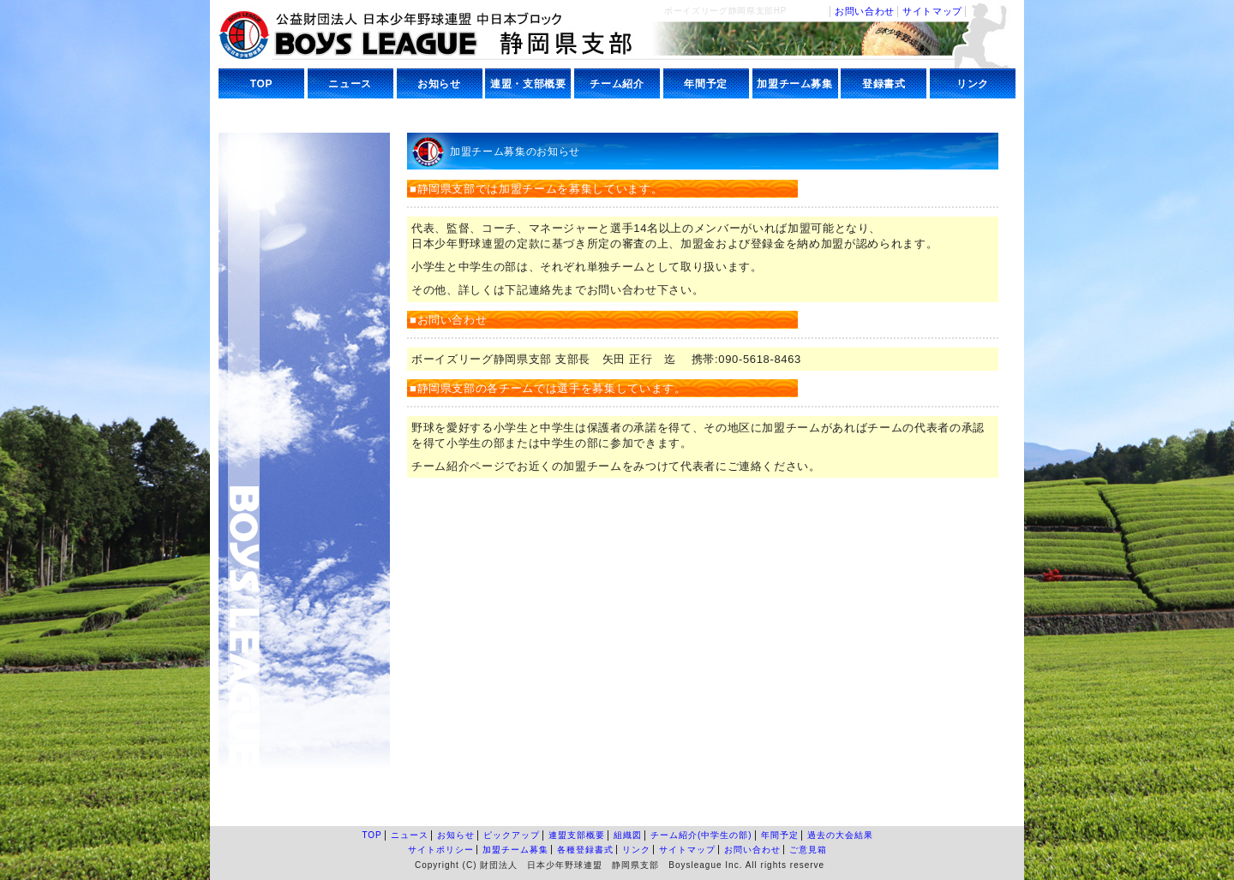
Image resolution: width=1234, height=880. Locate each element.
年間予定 (706, 84)
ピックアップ (511, 835)
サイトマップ (932, 11)
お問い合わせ (865, 11)
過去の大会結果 (840, 835)
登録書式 (884, 84)
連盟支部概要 (576, 835)
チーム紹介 (617, 84)
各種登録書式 (585, 849)
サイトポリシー (441, 849)
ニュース (350, 84)
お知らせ (439, 84)
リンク (972, 84)
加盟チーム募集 (795, 84)
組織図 (628, 835)
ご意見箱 (808, 849)
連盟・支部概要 (528, 84)
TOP (261, 84)
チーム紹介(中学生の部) (701, 835)
